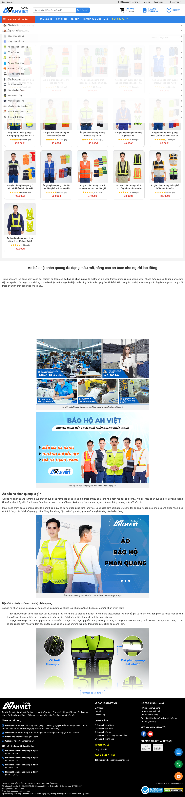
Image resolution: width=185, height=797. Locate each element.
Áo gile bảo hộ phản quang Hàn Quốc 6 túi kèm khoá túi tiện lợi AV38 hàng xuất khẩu (164, 134)
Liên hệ (147, 2)
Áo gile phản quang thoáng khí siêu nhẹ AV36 (92, 134)
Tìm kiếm (84, 10)
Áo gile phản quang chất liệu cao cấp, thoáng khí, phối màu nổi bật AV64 (128, 81)
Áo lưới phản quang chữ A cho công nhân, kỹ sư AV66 (129, 187)
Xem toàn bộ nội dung (91, 693)
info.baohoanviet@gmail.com (25, 737)
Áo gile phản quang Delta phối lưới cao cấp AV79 (165, 187)
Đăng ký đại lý (120, 19)
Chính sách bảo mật (103, 732)
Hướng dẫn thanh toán (151, 711)
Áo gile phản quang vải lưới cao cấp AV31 (56, 81)
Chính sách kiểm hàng (104, 739)
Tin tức (75, 19)
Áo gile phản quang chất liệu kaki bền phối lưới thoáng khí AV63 (56, 187)
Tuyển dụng (158, 2)
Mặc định (164, 37)
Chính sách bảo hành (104, 728)
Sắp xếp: (154, 38)
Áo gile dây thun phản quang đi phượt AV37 (128, 134)
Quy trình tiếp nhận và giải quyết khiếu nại (159, 718)
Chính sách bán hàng (129, 2)
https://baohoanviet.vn (24, 741)
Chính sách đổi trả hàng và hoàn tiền (111, 735)
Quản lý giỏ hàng (148, 721)
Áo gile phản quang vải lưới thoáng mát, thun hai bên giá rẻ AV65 (92, 187)
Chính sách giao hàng (104, 725)
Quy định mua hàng (149, 715)
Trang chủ (46, 19)
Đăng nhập (174, 2)
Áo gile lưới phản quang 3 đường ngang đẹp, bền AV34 (20, 134)
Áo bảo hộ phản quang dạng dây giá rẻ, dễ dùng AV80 (20, 239)
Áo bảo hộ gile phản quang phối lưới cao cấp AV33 (165, 81)
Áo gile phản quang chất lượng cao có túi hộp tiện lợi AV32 (92, 81)
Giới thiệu (61, 19)
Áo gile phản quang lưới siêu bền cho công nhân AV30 (20, 81)
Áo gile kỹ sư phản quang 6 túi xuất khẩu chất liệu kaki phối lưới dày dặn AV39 (20, 187)
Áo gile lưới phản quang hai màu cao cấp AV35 (56, 134)
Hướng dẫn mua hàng (95, 19)
